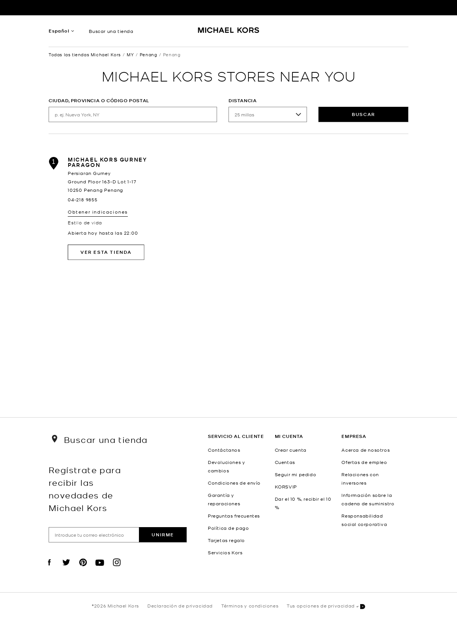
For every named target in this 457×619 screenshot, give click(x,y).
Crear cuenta (291, 450)
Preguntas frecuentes (234, 516)
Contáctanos (224, 450)
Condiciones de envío (234, 483)
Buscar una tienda (111, 31)
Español (59, 31)
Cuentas (285, 462)
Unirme (163, 534)
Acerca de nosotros (365, 450)
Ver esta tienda (106, 252)
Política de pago (228, 528)
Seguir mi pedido (296, 474)
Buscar (363, 114)
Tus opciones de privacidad (326, 606)
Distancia (242, 100)
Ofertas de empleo (364, 462)
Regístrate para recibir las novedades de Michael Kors (85, 488)
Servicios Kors (225, 552)
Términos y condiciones (249, 606)
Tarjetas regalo (226, 540)
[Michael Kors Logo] (228, 33)
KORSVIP (286, 486)
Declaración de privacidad (180, 606)
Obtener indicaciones (98, 212)
